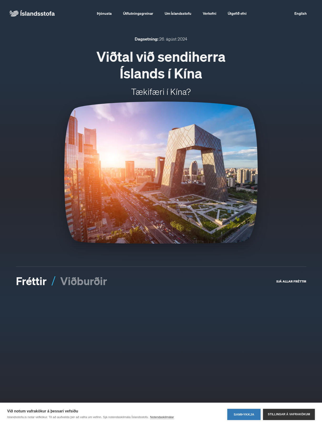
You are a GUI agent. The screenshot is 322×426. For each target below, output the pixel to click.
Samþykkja (244, 414)
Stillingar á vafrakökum (289, 414)
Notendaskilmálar (162, 417)
